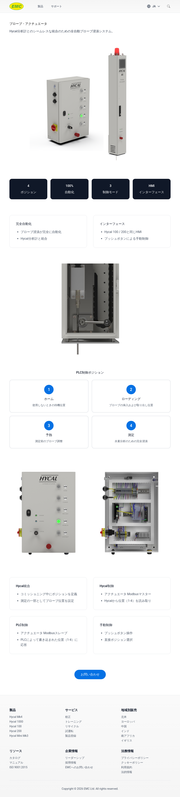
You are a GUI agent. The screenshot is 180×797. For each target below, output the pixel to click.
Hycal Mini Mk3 (18, 735)
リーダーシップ (74, 757)
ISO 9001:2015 (18, 767)
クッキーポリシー (132, 762)
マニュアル (16, 762)
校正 (68, 716)
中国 (124, 726)
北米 (124, 716)
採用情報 (70, 762)
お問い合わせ (90, 674)
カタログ (14, 757)
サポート (56, 6)
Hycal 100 (15, 726)
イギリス (126, 740)
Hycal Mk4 (15, 716)
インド (125, 731)
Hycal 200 (15, 731)
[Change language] (153, 6)
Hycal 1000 (16, 721)
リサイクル (72, 726)
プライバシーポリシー (135, 757)
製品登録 (70, 735)
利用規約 (126, 767)
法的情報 (126, 772)
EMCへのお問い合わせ (79, 767)
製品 (40, 6)
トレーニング (73, 721)
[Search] (168, 6)
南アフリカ (128, 735)
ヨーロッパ (128, 721)
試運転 (69, 731)
